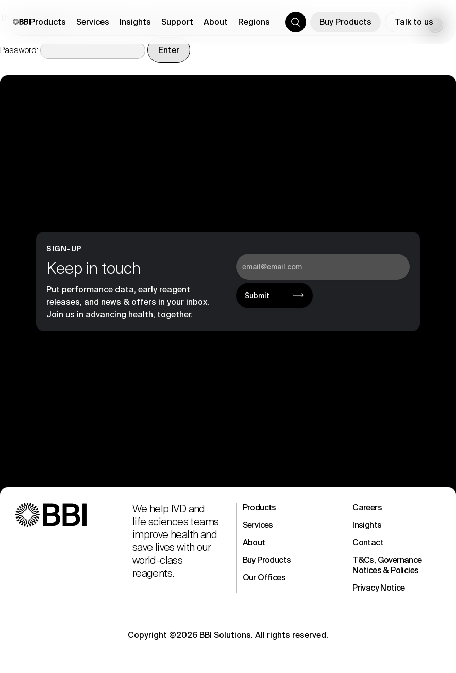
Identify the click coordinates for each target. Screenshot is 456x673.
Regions (254, 21)
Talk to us (414, 21)
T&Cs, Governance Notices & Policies (386, 565)
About (254, 542)
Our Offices (264, 577)
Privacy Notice (378, 587)
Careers (367, 507)
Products (259, 507)
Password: (72, 50)
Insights (366, 525)
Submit (257, 295)
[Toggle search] (295, 22)
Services (258, 525)
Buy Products (345, 21)
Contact (367, 542)
